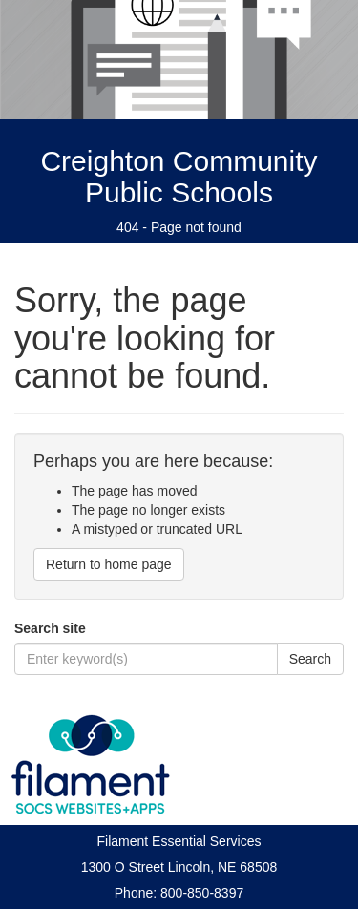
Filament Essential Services (179, 841)
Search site (50, 628)
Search (310, 658)
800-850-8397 (201, 892)
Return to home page (109, 564)
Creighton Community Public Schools (178, 176)
